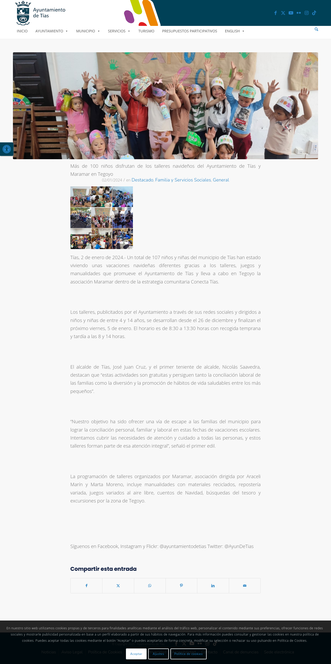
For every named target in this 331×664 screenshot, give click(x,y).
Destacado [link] (142, 180)
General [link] (221, 180)
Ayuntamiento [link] (51, 30)
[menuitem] (316, 29)
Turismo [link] (146, 30)
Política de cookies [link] (188, 654)
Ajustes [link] (158, 654)
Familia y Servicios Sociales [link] (183, 180)
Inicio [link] (22, 30)
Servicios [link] (119, 30)
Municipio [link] (88, 30)
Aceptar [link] (136, 654)
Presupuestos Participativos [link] (189, 30)
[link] (6, 149)
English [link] (235, 30)
